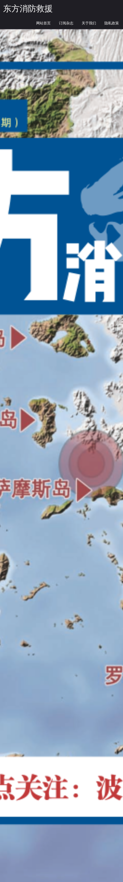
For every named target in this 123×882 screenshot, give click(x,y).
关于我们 (89, 23)
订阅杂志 (66, 23)
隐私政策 (111, 23)
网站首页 (43, 23)
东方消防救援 (28, 9)
